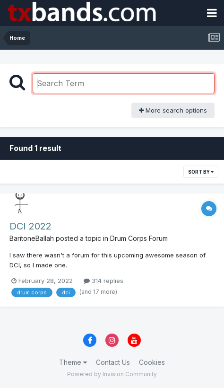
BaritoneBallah (31, 238)
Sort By (201, 172)
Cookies (152, 362)
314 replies (103, 280)
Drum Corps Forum (139, 238)
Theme (73, 362)
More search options (173, 110)
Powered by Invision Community (112, 374)
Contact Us (113, 362)
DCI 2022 (30, 226)
